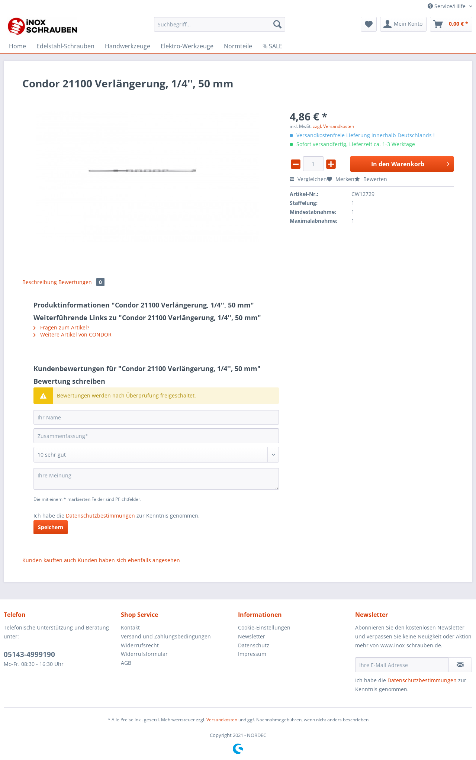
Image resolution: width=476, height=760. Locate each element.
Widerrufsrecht (140, 645)
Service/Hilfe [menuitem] (447, 6)
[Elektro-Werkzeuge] (187, 46)
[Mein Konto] (403, 24)
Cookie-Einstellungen (264, 627)
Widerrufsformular (144, 653)
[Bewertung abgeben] (156, 455)
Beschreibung (39, 282)
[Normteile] (238, 46)
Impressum (252, 653)
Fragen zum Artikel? (61, 327)
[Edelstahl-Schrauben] (65, 46)
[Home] (17, 46)
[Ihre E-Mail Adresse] (402, 664)
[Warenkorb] (451, 24)
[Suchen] (277, 24)
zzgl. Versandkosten (333, 126)
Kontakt (130, 627)
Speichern (50, 527)
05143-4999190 (29, 654)
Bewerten (370, 179)
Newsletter (251, 636)
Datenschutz (253, 645)
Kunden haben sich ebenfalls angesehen (129, 560)
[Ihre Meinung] (156, 479)
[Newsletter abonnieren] (460, 664)
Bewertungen (81, 282)
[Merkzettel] (369, 24)
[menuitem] (219, 28)
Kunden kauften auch (49, 560)
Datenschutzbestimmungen (100, 515)
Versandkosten (221, 719)
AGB (126, 662)
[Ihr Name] (156, 417)
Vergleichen (308, 179)
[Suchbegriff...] (219, 24)
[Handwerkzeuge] (127, 46)
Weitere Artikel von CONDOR (72, 334)
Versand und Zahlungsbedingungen (166, 636)
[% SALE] (272, 46)
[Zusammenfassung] (156, 435)
